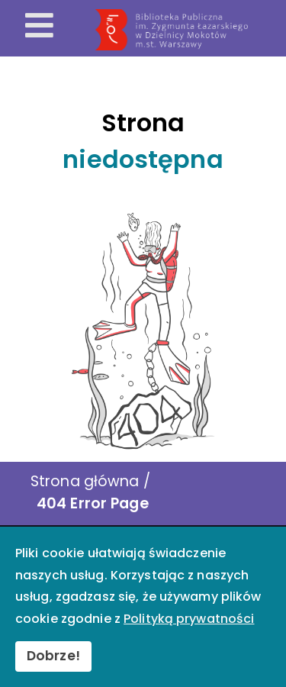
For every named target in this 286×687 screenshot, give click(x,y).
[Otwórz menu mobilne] (39, 26)
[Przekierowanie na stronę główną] (188, 29)
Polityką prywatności (189, 618)
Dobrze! (53, 656)
